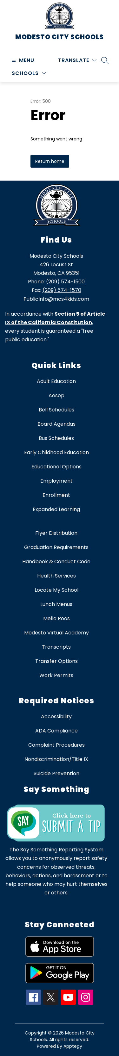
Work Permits (56, 675)
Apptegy (72, 1046)
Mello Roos (56, 618)
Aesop (56, 395)
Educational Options (56, 466)
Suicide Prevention (56, 773)
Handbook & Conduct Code (56, 561)
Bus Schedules (56, 438)
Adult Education (56, 381)
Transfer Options (56, 661)
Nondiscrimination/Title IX (56, 759)
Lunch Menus (56, 604)
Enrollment (56, 495)
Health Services (56, 575)
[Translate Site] (77, 60)
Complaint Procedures (56, 745)
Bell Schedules (56, 409)
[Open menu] (22, 60)
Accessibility (56, 716)
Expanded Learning (56, 509)
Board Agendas (56, 424)
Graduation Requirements (56, 547)
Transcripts (56, 647)
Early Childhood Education (56, 452)
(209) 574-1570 (62, 290)
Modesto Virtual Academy (56, 632)
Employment (56, 481)
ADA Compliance (56, 730)
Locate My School (56, 590)
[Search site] (105, 60)
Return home (49, 161)
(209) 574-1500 (65, 281)
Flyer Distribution (56, 533)
